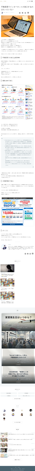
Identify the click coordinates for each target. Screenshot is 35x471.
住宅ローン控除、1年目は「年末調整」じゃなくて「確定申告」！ (26, 341)
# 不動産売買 (26, 393)
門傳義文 (4, 12)
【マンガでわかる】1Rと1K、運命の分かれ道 (24, 378)
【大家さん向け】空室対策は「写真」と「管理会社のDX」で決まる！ (26, 360)
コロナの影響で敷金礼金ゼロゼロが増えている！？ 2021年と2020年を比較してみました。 (26, 362)
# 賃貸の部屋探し (8, 393)
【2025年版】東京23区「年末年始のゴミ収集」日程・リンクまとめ (26, 380)
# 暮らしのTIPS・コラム (26, 395)
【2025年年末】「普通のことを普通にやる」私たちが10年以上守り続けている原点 (26, 377)
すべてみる (18, 329)
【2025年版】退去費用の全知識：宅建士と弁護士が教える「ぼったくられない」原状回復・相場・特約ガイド (26, 325)
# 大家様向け (9, 395)
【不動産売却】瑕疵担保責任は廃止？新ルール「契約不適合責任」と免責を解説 (26, 345)
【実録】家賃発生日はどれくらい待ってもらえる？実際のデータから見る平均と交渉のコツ (26, 323)
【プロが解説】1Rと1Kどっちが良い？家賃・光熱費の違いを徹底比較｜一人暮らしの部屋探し (26, 327)
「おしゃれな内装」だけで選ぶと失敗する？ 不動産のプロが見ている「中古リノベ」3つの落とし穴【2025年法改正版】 (26, 343)
